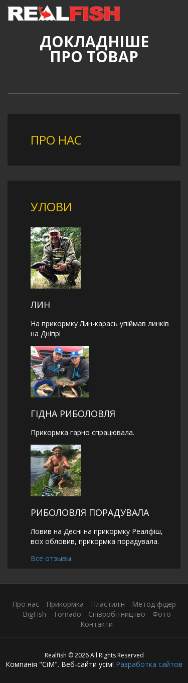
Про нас (25, 604)
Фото (161, 614)
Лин (40, 305)
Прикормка (65, 604)
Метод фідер (154, 604)
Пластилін (108, 604)
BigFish (34, 614)
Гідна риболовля (73, 413)
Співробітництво (116, 614)
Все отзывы (51, 558)
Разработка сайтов (149, 664)
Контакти (96, 624)
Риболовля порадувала (90, 512)
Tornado (67, 614)
